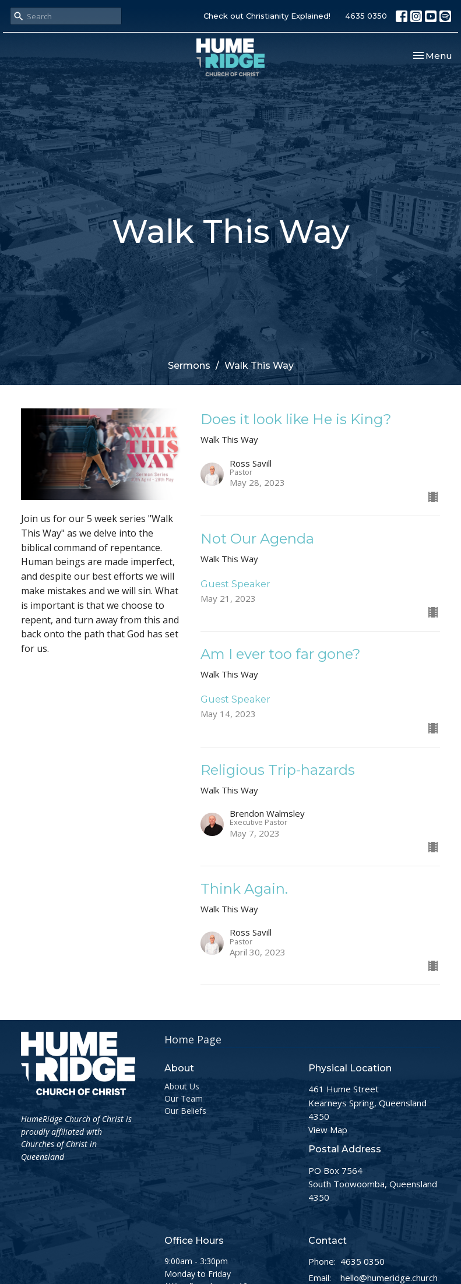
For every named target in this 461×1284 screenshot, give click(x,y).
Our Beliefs (185, 1110)
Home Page (192, 1039)
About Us (181, 1086)
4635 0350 (366, 15)
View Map (327, 1129)
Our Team (183, 1098)
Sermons (189, 365)
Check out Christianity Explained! (266, 15)
